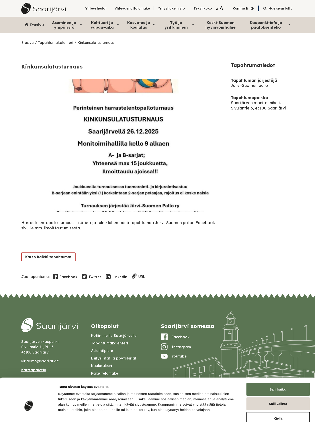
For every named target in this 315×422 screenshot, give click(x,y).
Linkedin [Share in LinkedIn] (116, 277)
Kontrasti (240, 8)
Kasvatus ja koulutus (141, 24)
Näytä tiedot (237, 413)
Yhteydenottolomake (132, 8)
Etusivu (37, 24)
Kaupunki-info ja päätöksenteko (270, 24)
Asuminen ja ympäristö (67, 24)
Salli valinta (278, 378)
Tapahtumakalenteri (55, 42)
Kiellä (278, 393)
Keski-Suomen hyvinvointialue (220, 24)
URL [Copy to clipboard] (138, 276)
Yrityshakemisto (171, 8)
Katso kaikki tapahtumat (47, 257)
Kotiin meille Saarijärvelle (114, 335)
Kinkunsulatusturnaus (95, 42)
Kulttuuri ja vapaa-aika (105, 24)
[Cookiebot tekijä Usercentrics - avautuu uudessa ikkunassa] (28, 413)
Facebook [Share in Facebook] (65, 277)
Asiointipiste (102, 350)
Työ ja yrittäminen (179, 24)
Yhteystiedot (96, 8)
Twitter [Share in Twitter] (91, 277)
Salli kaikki (278, 364)
